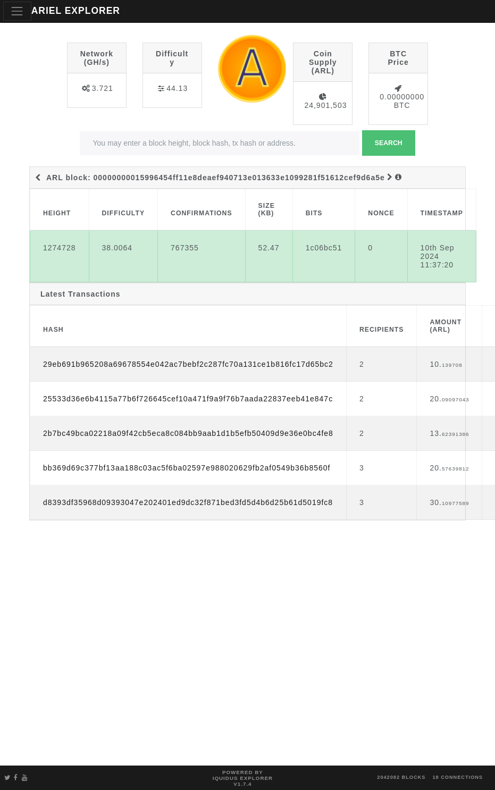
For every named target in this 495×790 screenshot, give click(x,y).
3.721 (102, 88)
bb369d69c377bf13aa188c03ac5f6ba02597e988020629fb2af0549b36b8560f (186, 468)
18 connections (457, 777)
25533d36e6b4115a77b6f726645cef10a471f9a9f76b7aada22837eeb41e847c (188, 398)
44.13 (177, 88)
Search (388, 143)
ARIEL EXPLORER (75, 10)
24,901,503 (325, 105)
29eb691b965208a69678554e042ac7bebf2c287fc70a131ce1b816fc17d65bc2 (188, 364)
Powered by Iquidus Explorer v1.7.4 (243, 778)
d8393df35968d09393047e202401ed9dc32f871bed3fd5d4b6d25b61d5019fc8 (188, 502)
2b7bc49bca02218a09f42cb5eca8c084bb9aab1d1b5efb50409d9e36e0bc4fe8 (188, 433)
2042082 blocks (401, 777)
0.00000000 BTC (402, 101)
